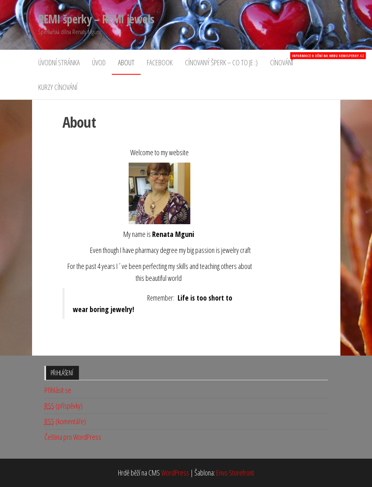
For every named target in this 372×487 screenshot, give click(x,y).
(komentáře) (65, 421)
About (126, 62)
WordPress (175, 473)
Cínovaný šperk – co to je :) (221, 62)
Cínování (284, 59)
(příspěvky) (63, 406)
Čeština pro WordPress (72, 437)
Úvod (99, 62)
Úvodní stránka (59, 62)
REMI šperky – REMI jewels (96, 19)
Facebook (160, 62)
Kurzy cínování (57, 87)
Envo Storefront (235, 473)
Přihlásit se (57, 390)
